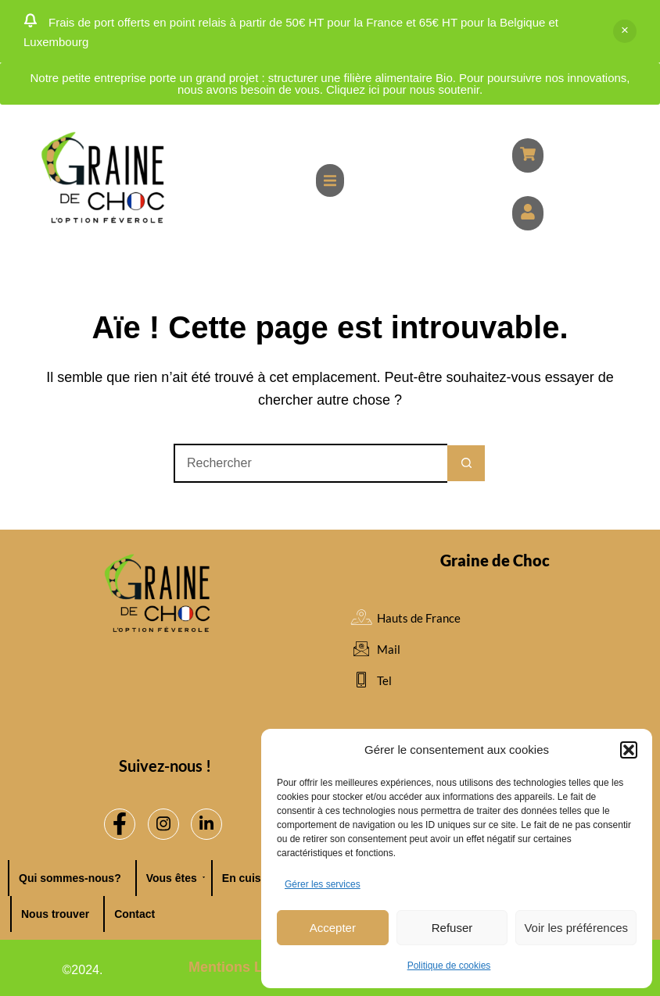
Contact (134, 914)
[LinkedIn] (206, 824)
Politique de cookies (449, 965)
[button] (629, 750)
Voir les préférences (576, 927)
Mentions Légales (247, 967)
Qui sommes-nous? (70, 878)
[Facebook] (119, 824)
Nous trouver (55, 914)
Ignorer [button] (625, 31)
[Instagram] (163, 824)
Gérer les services (322, 884)
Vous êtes (175, 878)
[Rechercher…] (310, 463)
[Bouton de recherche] (466, 463)
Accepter (333, 927)
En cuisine (253, 878)
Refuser (452, 927)
